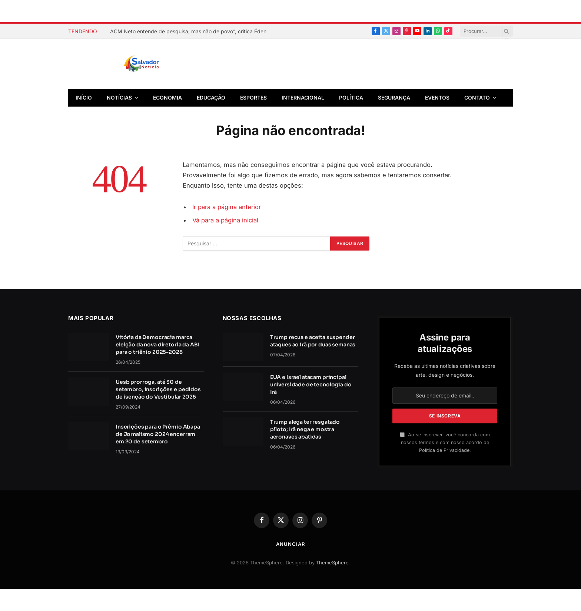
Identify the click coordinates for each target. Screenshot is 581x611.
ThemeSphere (332, 562)
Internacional (303, 97)
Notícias (119, 97)
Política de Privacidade (444, 450)
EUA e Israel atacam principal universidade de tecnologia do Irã (311, 384)
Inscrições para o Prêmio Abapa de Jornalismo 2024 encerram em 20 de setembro (158, 434)
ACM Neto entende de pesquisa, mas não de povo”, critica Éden (188, 31)
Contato (477, 97)
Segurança (394, 97)
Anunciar (290, 544)
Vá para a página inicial (225, 220)
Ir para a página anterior (226, 207)
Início (84, 97)
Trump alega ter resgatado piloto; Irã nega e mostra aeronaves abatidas (305, 429)
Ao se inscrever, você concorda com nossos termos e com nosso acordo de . (445, 442)
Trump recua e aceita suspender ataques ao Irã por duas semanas (313, 341)
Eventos (437, 97)
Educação (211, 97)
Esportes (253, 97)
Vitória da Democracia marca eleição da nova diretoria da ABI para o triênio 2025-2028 (158, 344)
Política (351, 97)
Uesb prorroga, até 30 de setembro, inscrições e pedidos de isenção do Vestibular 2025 (158, 389)
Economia (167, 97)
